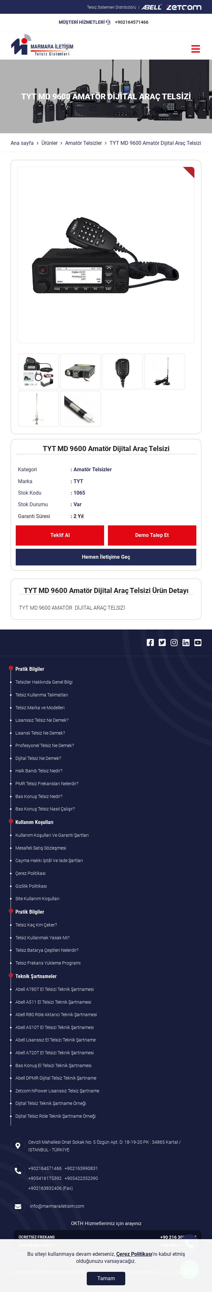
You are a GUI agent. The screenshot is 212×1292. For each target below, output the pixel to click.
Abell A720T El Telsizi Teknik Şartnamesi (54, 1052)
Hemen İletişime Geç (106, 557)
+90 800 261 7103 (178, 1245)
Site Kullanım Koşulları (37, 898)
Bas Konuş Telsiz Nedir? (38, 796)
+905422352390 (81, 1178)
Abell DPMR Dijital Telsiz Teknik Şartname (55, 1078)
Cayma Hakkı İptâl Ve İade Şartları (49, 860)
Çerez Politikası (30, 873)
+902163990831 (81, 1168)
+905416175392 (45, 1178)
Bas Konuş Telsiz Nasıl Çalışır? (45, 808)
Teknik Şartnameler (36, 976)
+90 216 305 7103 (178, 1237)
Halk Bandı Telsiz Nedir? (38, 770)
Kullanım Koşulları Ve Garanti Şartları (52, 835)
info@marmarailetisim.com (56, 1206)
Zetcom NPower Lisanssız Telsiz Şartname (57, 1090)
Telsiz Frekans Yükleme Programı (48, 963)
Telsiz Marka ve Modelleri (40, 707)
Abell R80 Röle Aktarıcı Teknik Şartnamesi (56, 1014)
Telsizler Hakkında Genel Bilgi (44, 682)
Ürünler (49, 143)
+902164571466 (131, 22)
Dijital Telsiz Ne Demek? (38, 758)
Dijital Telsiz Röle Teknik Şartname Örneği (55, 1116)
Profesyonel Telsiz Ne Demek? (44, 745)
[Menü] (196, 49)
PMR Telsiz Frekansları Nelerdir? (46, 783)
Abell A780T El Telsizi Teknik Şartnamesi (54, 989)
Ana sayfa (22, 143)
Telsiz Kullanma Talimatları (41, 694)
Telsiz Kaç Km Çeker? (36, 924)
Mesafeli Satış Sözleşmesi (40, 848)
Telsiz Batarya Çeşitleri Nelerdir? (46, 950)
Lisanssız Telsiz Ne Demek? (41, 720)
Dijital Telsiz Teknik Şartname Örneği (50, 1103)
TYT (78, 481)
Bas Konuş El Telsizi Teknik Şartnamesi (53, 1065)
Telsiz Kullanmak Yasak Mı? (42, 937)
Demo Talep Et (152, 535)
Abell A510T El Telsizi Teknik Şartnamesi (54, 1027)
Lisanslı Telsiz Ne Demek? (40, 733)
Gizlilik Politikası (31, 886)
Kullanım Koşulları (34, 822)
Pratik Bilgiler (29, 669)
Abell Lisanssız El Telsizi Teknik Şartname (55, 1039)
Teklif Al (60, 535)
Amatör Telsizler (83, 143)
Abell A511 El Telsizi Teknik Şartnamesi (53, 1002)
